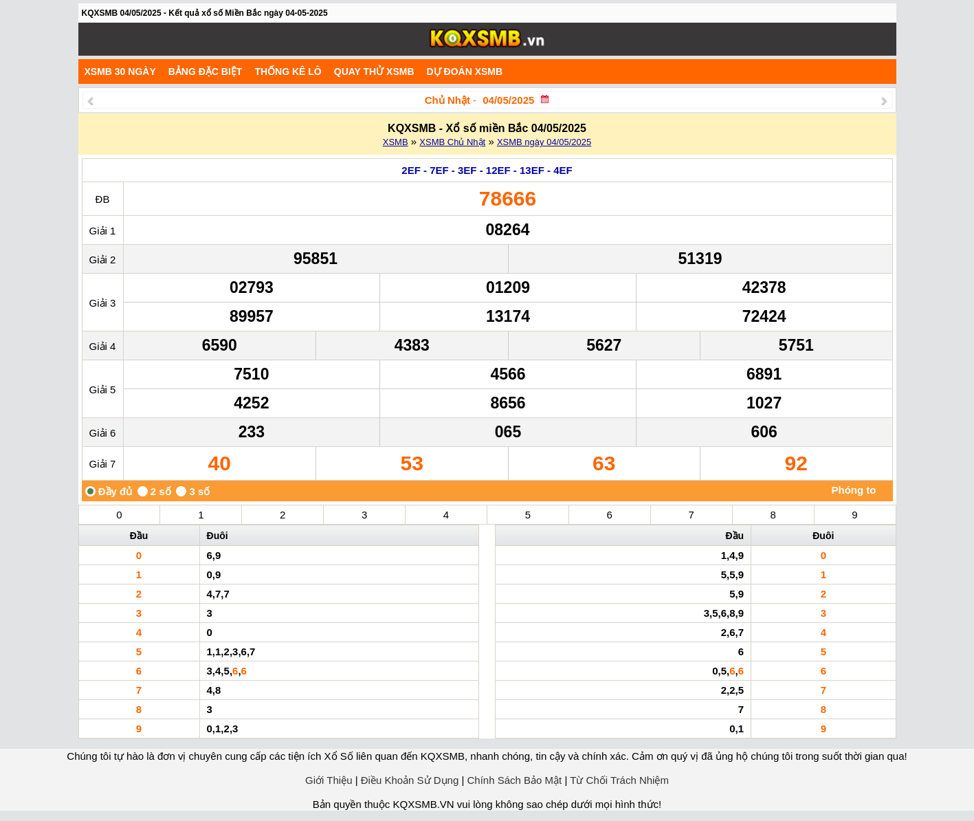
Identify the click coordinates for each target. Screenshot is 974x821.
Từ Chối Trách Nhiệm (619, 780)
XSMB (395, 142)
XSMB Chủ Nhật (452, 142)
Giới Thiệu (328, 780)
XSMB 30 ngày (120, 71)
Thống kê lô (287, 71)
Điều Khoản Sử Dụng (410, 780)
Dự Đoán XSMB (465, 71)
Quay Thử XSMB (374, 71)
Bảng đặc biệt (205, 71)
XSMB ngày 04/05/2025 (544, 142)
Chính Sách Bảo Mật (514, 780)
